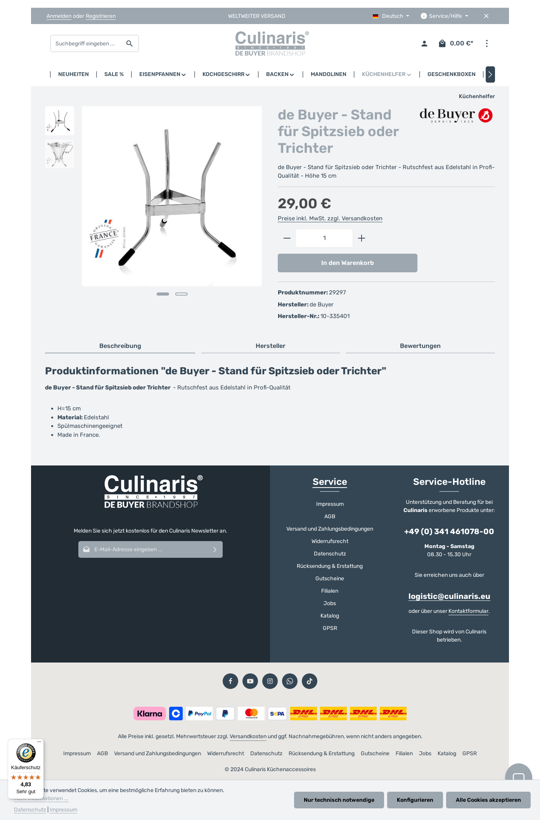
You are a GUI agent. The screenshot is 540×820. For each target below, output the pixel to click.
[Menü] (39, 743)
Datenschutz (330, 553)
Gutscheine (329, 578)
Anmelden (59, 16)
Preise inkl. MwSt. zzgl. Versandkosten (330, 218)
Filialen (329, 591)
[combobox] (85, 43)
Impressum (330, 504)
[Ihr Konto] (424, 43)
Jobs (330, 603)
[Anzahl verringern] (287, 238)
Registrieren (101, 16)
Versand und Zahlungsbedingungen (329, 529)
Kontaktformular (468, 611)
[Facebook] (230, 681)
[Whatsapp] (290, 681)
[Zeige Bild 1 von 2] (162, 294)
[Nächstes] (490, 74)
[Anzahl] (324, 238)
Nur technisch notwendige (339, 800)
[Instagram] (270, 681)
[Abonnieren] (215, 549)
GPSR (330, 628)
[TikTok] (309, 681)
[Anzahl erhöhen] (362, 238)
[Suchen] (130, 43)
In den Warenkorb (347, 262)
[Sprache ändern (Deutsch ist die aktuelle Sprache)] (391, 16)
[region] (153, 210)
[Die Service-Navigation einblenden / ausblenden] (444, 16)
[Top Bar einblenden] (486, 43)
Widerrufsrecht (330, 541)
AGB (329, 516)
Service (330, 481)
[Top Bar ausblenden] (486, 16)
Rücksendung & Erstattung (330, 566)
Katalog (329, 615)
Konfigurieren (415, 800)
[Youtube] (250, 681)
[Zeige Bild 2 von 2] (181, 294)
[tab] (120, 346)
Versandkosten (248, 736)
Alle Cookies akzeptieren (488, 800)
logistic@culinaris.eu (449, 596)
